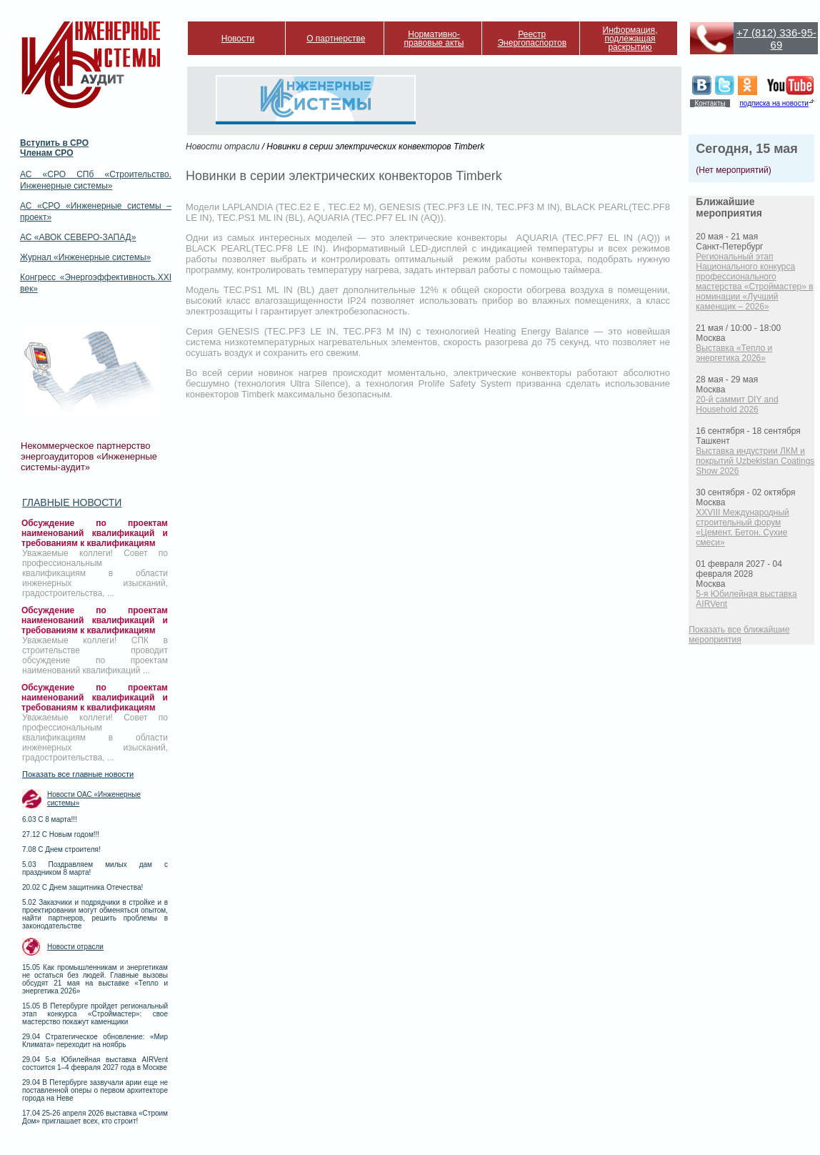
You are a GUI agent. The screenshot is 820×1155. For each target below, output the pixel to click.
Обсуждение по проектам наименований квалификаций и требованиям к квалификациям (94, 533)
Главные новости (71, 502)
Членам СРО (47, 153)
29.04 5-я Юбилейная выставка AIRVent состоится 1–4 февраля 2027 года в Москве (95, 1063)
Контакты (709, 103)
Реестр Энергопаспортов (531, 38)
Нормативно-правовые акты (434, 38)
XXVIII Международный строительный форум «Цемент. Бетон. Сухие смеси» (742, 527)
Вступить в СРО (54, 143)
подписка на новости (773, 103)
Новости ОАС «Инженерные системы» (94, 798)
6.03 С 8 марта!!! (49, 819)
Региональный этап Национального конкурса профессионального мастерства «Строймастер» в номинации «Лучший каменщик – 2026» (754, 282)
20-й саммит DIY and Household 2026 (737, 405)
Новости (237, 39)
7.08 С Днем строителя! (61, 849)
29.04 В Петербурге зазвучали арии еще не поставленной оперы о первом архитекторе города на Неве (95, 1090)
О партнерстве (335, 39)
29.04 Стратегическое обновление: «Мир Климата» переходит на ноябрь (95, 1041)
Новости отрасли (75, 947)
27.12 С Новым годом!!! (60, 834)
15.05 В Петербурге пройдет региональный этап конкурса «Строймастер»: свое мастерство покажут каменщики (95, 1014)
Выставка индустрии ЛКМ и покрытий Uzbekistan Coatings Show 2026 (755, 461)
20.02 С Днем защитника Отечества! (82, 887)
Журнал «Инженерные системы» (85, 257)
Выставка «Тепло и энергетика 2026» (734, 353)
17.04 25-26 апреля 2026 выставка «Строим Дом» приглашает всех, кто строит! (95, 1117)
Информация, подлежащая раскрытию (630, 38)
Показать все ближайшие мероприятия (739, 635)
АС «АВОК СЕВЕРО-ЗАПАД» (78, 237)
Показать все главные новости (78, 774)
